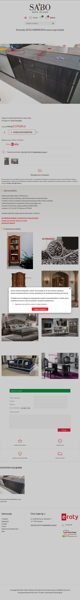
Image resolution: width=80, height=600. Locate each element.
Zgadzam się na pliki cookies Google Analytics (31, 304)
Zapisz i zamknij (40, 309)
